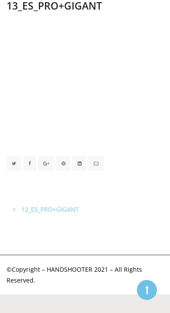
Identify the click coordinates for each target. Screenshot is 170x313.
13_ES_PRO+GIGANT (46, 209)
